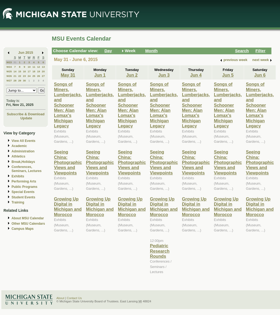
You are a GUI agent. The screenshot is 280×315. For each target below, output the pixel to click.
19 (38, 71)
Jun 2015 (25, 53)
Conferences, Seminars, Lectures (27, 169)
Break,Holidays (23, 162)
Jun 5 (228, 75)
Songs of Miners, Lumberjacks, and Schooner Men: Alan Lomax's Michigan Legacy (68, 105)
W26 (9, 75)
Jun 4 (196, 75)
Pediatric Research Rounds (160, 251)
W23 (9, 62)
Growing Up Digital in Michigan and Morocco (68, 206)
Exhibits (18, 176)
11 (33, 66)
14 (14, 71)
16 (24, 71)
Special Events (23, 192)
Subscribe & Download (26, 114)
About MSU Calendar (28, 218)
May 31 (68, 75)
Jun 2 (131, 75)
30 (24, 80)
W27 (9, 80)
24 (29, 75)
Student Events (23, 197)
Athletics (18, 156)
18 (33, 71)
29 (19, 80)
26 (38, 75)
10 (29, 66)
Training (18, 202)
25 (33, 75)
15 (19, 71)
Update (26, 118)
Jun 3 (164, 75)
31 (14, 62)
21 (14, 75)
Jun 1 (100, 75)
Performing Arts (24, 181)
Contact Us (74, 298)
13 (43, 66)
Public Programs (24, 187)
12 (38, 66)
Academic (19, 146)
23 (24, 75)
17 (29, 71)
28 (14, 80)
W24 (9, 66)
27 (43, 75)
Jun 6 (260, 75)
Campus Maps (23, 229)
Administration (23, 151)
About (60, 298)
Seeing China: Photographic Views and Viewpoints (68, 162)
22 (19, 75)
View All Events (23, 141)
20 (43, 71)
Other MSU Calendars (28, 223)
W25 (9, 71)
